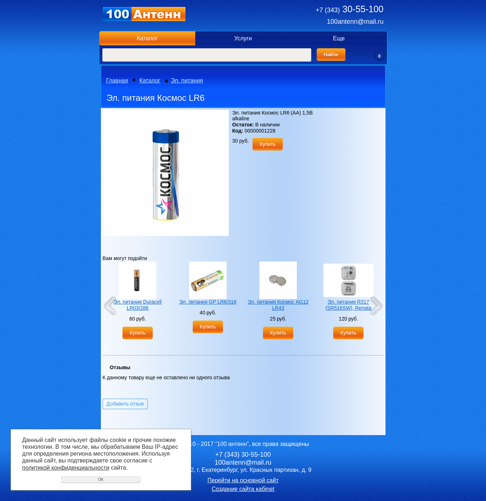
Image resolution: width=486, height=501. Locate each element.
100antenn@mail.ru (355, 21)
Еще (339, 38)
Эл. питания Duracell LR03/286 (137, 305)
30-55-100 (349, 9)
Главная (117, 80)
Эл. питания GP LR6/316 (208, 302)
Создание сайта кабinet (242, 489)
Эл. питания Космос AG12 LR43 (278, 305)
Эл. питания (187, 80)
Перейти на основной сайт (243, 480)
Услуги (243, 38)
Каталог (147, 38)
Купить (268, 144)
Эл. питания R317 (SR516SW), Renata (348, 305)
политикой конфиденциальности (66, 468)
